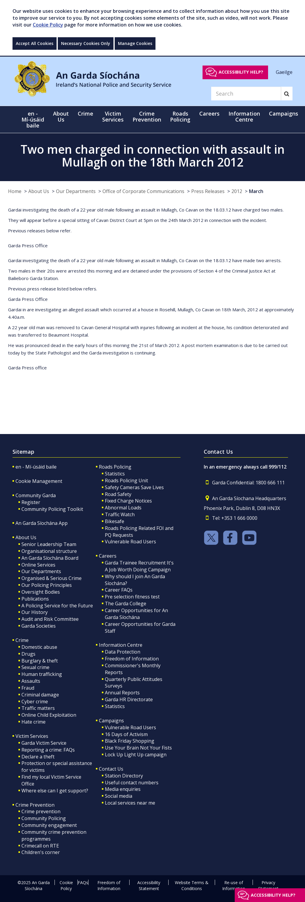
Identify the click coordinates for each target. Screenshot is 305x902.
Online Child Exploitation (48, 715)
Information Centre (120, 645)
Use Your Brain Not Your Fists (138, 747)
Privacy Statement (268, 885)
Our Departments (76, 191)
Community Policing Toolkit (52, 509)
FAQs (83, 882)
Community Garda (35, 495)
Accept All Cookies (34, 43)
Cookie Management (38, 481)
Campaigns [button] (283, 113)
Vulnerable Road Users (130, 541)
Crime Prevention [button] (147, 116)
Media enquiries (123, 789)
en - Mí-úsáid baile (32, 119)
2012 (236, 191)
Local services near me (130, 803)
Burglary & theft (39, 660)
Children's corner (40, 852)
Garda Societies (38, 626)
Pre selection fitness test (132, 596)
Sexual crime (35, 667)
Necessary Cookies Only (85, 43)
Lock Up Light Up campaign (135, 754)
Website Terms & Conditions (191, 885)
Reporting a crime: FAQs (48, 750)
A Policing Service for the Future (57, 605)
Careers (107, 556)
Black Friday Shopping (129, 741)
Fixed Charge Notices (128, 500)
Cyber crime (34, 701)
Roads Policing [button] (180, 116)
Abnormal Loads (123, 507)
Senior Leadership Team (48, 544)
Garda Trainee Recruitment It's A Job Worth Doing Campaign (139, 566)
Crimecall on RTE (40, 845)
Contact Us (111, 769)
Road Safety (118, 494)
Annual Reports (122, 692)
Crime (22, 640)
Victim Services (31, 736)
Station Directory (124, 775)
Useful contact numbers (131, 782)
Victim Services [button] (113, 116)
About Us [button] (61, 116)
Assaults (30, 681)
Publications (35, 598)
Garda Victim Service (43, 743)
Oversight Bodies (40, 592)
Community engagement (49, 825)
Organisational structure (49, 551)
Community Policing (43, 818)
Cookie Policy (48, 24)
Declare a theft (38, 756)
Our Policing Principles (46, 585)
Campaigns (111, 720)
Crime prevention (40, 811)
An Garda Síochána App (41, 523)
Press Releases (208, 191)
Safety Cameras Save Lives (134, 487)
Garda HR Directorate (129, 699)
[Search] (246, 93)
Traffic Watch (120, 514)
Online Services (38, 565)
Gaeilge (284, 72)
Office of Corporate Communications (143, 191)
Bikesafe (114, 521)
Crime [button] (85, 113)
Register (30, 502)
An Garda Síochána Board (49, 558)
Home (14, 191)
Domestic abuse (39, 647)
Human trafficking (41, 674)
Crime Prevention (35, 805)
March (256, 191)
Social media (118, 796)
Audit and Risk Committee (50, 619)
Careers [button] (209, 113)
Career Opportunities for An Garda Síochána (136, 613)
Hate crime (33, 722)
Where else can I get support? (54, 790)
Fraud (27, 688)
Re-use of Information (233, 885)
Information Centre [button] (244, 116)
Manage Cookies (135, 43)
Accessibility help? (241, 72)
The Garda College (125, 603)
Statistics (115, 473)
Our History (34, 612)
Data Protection (122, 651)
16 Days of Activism (126, 734)
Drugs (28, 654)
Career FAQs (119, 590)
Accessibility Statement (148, 885)
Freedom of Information (132, 658)
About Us (38, 191)
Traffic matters (38, 708)
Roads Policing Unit (126, 480)
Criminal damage (40, 694)
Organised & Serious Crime (51, 578)
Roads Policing (115, 467)
